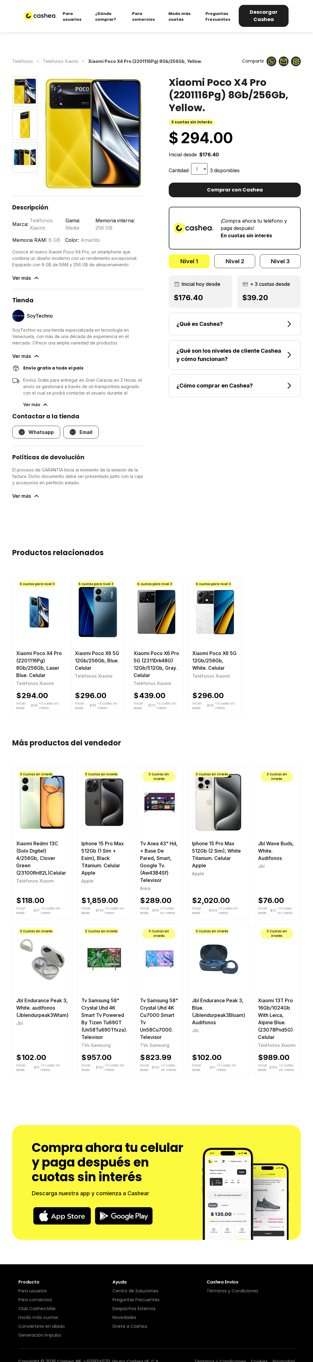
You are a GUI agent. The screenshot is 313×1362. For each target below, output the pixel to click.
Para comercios (35, 1300)
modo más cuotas (38, 1317)
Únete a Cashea (129, 1326)
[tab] (189, 261)
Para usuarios (32, 1291)
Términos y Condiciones (232, 1291)
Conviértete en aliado (41, 1326)
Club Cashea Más (37, 1309)
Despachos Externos (134, 1309)
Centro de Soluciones (135, 1291)
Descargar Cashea (264, 16)
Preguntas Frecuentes (136, 1300)
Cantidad (179, 170)
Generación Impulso (39, 1335)
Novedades (124, 1317)
